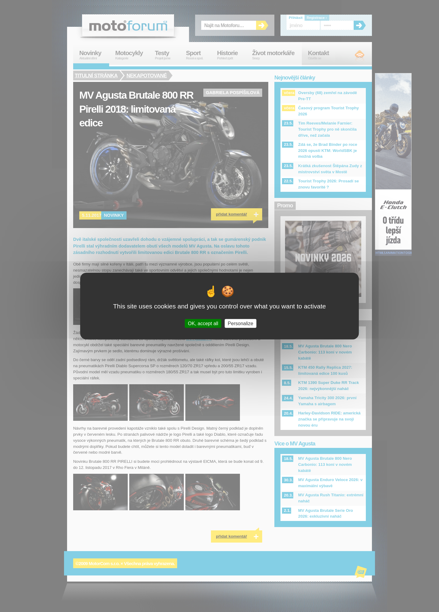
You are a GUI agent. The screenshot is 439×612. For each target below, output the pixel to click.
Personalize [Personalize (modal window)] (240, 323)
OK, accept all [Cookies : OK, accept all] (203, 323)
